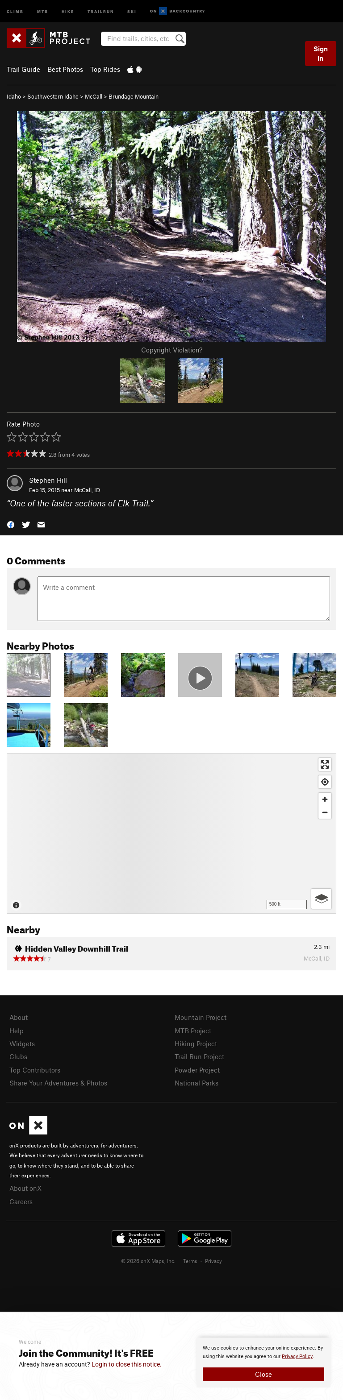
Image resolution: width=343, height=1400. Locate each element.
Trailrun (101, 11)
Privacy (213, 1261)
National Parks (196, 1083)
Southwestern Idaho (53, 96)
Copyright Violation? (171, 350)
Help (16, 1031)
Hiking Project (196, 1044)
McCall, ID (87, 489)
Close (263, 1374)
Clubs (18, 1056)
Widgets (22, 1044)
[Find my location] (324, 781)
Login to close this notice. (127, 1364)
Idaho (14, 96)
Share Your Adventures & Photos (58, 1083)
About (18, 1017)
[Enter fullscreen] (324, 764)
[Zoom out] (324, 812)
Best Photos (65, 69)
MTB (42, 11)
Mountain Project (200, 1017)
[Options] (321, 899)
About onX (25, 1188)
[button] (11, 524)
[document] (263, 1362)
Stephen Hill (48, 480)
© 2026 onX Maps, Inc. (148, 1261)
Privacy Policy (297, 1356)
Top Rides (105, 69)
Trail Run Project (199, 1056)
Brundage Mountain (134, 96)
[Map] (171, 833)
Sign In (321, 53)
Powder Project (197, 1070)
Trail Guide (23, 69)
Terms (190, 1261)
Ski (132, 11)
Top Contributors (34, 1070)
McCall (93, 96)
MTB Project (193, 1031)
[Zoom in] (324, 799)
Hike (68, 11)
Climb (15, 11)
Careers (21, 1201)
